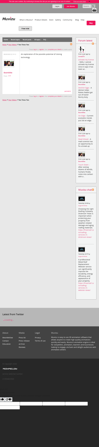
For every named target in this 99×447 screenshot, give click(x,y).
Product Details (41, 20)
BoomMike (8, 72)
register (41, 49)
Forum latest (85, 40)
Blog (77, 20)
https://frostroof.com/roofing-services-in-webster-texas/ (86, 286)
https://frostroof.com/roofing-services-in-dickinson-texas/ (86, 233)
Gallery (58, 20)
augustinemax (82, 205)
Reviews (22, 347)
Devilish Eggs (84, 88)
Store (51, 20)
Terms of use (40, 341)
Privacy (38, 337)
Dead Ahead (83, 139)
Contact (5, 341)
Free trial (25, 28)
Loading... (8, 320)
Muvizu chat (85, 189)
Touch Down (83, 165)
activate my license (86, 59)
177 (9, 76)
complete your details (55, 49)
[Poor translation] (8, 399)
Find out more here (79, 1)
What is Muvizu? (26, 20)
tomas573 (81, 56)
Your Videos (12, 45)
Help (82, 20)
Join (71, 6)
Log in (57, 6)
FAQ (44, 40)
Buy (91, 23)
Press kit (22, 337)
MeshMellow (7, 337)
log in (35, 49)
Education (6, 344)
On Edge (82, 116)
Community (67, 20)
